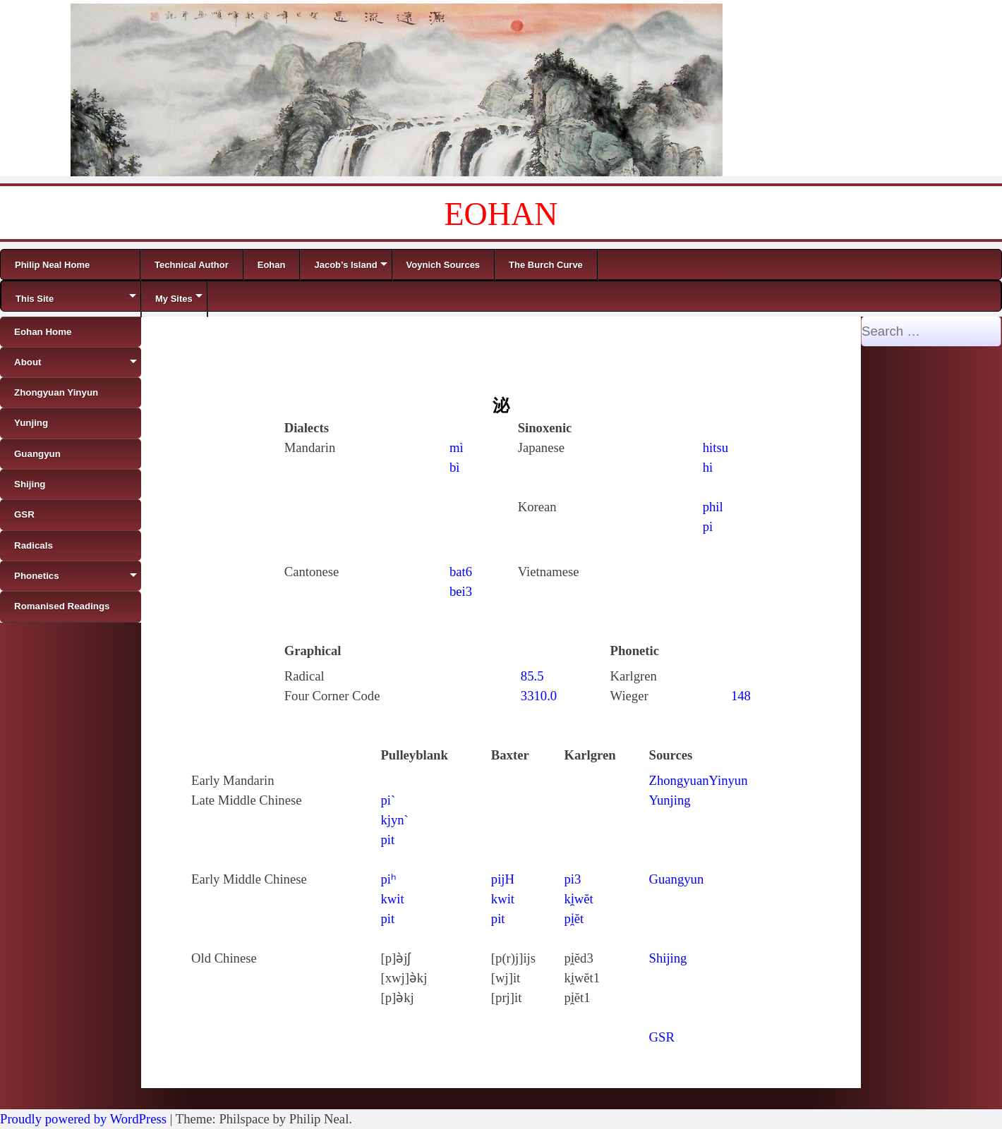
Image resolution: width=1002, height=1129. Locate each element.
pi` (387, 800)
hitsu (715, 447)
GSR (662, 1037)
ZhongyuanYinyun (698, 780)
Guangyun (676, 879)
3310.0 (539, 695)
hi (708, 467)
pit (387, 839)
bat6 (460, 571)
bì (454, 467)
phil (713, 506)
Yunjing (670, 800)
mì (456, 447)
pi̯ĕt (574, 918)
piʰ (388, 879)
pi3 (572, 879)
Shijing (668, 958)
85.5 (532, 676)
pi (708, 526)
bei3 (460, 591)
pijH (502, 879)
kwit (392, 898)
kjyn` (394, 819)
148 (741, 695)
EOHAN (501, 214)
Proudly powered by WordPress (83, 1118)
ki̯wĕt (578, 898)
